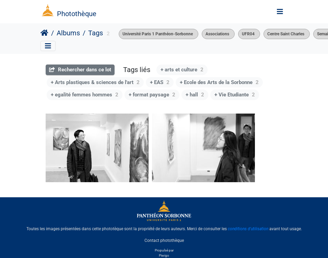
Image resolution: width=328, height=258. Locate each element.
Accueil (44, 33)
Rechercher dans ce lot (80, 70)
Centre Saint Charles (285, 34)
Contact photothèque (164, 240)
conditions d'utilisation (248, 228)
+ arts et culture (182, 70)
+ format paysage (152, 95)
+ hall (195, 95)
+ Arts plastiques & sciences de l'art (95, 82)
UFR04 (248, 34)
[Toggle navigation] (280, 12)
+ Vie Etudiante (234, 95)
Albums (68, 33)
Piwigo (164, 255)
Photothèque (76, 14)
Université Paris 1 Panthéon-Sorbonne (157, 34)
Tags (95, 33)
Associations (217, 34)
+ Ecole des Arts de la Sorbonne (219, 82)
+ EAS (159, 82)
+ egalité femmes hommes (84, 95)
